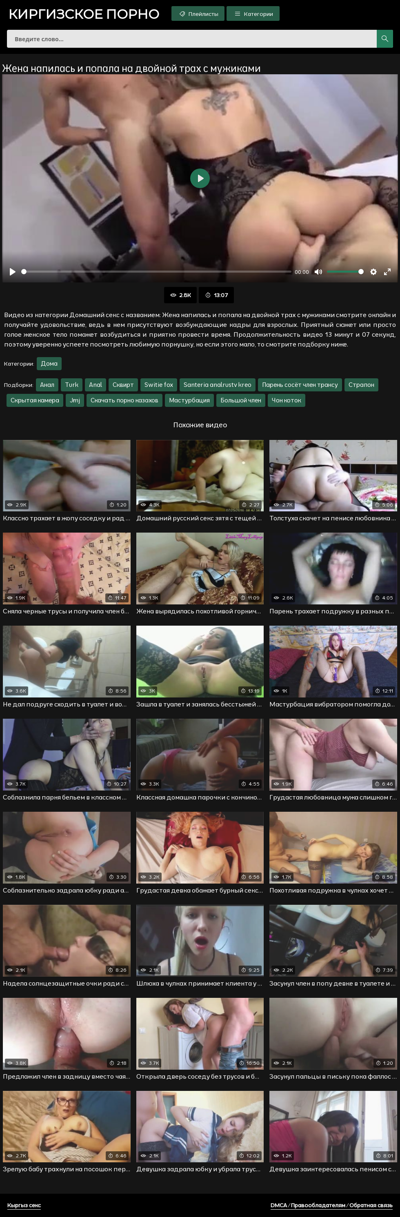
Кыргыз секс (24, 1205)
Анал (47, 385)
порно (83, 14)
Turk (71, 385)
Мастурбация (189, 400)
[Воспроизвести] (12, 271)
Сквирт (123, 385)
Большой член (240, 400)
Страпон (361, 385)
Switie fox (158, 385)
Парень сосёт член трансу (300, 385)
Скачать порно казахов (124, 400)
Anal (95, 385)
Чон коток (286, 400)
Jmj (75, 400)
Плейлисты (198, 13)
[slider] (156, 271)
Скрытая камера (35, 400)
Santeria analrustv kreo (217, 385)
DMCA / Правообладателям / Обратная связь (332, 1205)
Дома (49, 363)
